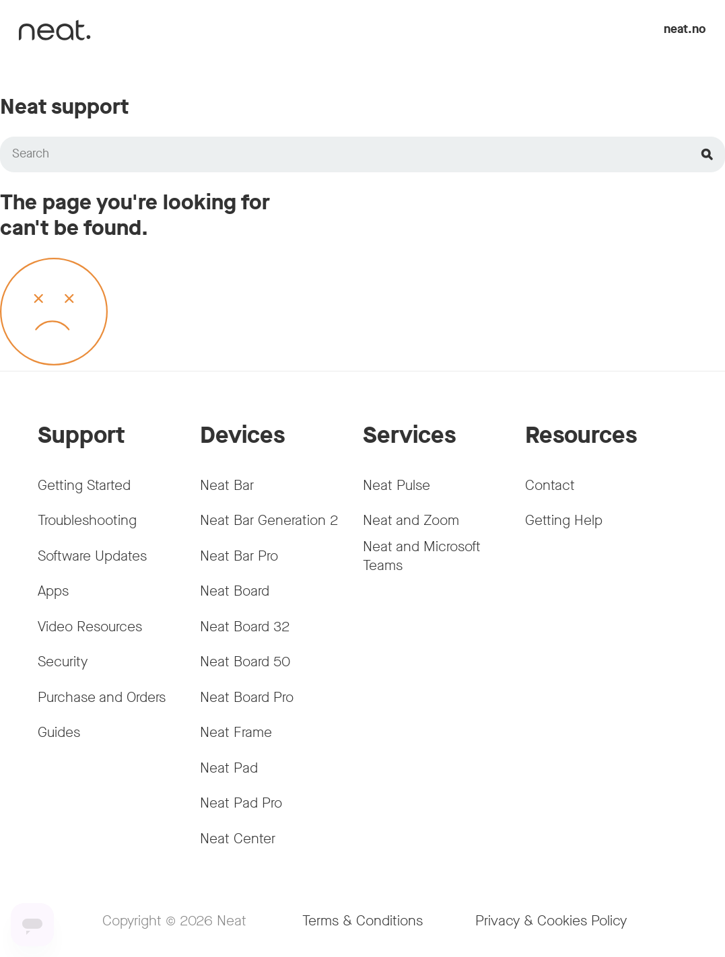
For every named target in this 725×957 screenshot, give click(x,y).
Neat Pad (229, 767)
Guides (59, 732)
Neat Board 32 (245, 626)
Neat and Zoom (411, 520)
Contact (550, 485)
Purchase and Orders (102, 697)
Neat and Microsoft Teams (422, 555)
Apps (53, 590)
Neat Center (237, 838)
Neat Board (234, 590)
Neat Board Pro (247, 697)
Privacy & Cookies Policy (551, 920)
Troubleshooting (87, 520)
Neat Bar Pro (239, 555)
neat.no (685, 29)
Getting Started (84, 485)
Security (63, 661)
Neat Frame (236, 732)
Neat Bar (227, 485)
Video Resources (90, 626)
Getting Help (563, 520)
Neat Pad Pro (241, 802)
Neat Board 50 (245, 661)
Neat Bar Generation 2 (269, 520)
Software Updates (92, 555)
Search (30, 154)
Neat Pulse (396, 485)
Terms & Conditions (362, 920)
